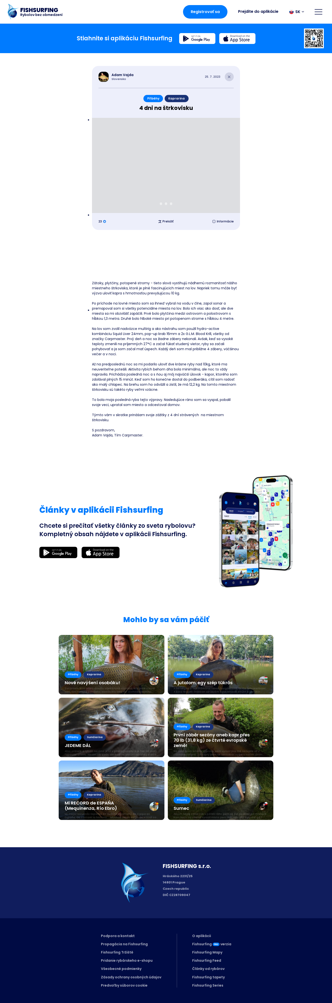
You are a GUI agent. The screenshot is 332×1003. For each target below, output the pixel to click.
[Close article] (229, 76)
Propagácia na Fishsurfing (124, 944)
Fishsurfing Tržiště (117, 952)
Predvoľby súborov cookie (124, 985)
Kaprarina (176, 98)
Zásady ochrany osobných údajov (131, 977)
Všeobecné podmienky (121, 969)
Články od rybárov (208, 969)
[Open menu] (318, 12)
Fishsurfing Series (207, 985)
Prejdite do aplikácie (258, 11)
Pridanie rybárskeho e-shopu (127, 960)
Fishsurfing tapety (208, 977)
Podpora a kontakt (118, 936)
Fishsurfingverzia (211, 944)
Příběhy (153, 98)
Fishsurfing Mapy (207, 952)
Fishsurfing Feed (206, 960)
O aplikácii (201, 936)
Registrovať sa (205, 11)
